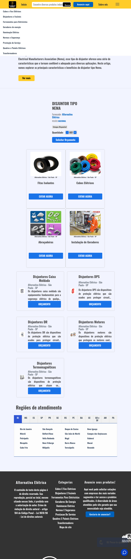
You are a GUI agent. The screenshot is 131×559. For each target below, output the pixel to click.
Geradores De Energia (65, 502)
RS (65, 417)
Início (24, 4)
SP (42, 417)
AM (105, 417)
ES (34, 417)
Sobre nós (103, 4)
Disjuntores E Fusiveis (65, 493)
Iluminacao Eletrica (65, 506)
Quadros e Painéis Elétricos (14, 47)
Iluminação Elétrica (11, 32)
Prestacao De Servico (65, 514)
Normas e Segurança (11, 37)
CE (89, 417)
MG (25, 417)
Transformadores (10, 53)
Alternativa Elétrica (31, 482)
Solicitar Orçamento (65, 140)
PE (73, 417)
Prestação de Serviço (12, 42)
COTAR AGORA (46, 196)
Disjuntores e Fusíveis (12, 16)
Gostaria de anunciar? (99, 514)
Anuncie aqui (83, 4)
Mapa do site (65, 527)
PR (49, 417)
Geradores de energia (12, 27)
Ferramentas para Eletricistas (15, 21)
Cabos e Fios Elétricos (12, 11)
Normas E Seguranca (65, 510)
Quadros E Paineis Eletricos (65, 518)
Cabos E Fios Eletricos (65, 489)
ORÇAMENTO (44, 304)
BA (81, 417)
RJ (18, 417)
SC (57, 417)
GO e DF (97, 419)
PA (113, 417)
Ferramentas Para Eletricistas (65, 497)
